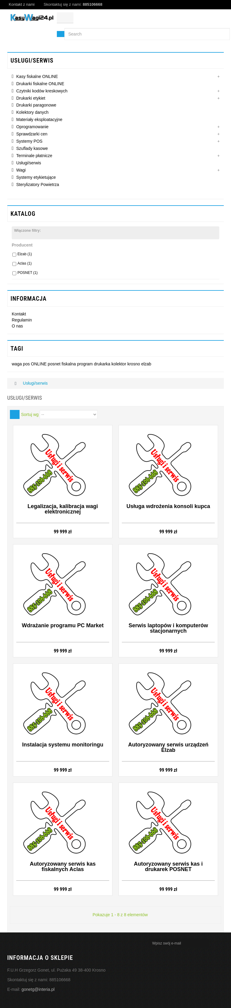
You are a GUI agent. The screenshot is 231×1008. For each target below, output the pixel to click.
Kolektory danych (32, 112)
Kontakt (19, 314)
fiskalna (69, 363)
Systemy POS (29, 141)
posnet (55, 363)
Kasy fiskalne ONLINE (37, 76)
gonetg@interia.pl (37, 989)
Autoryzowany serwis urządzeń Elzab (168, 747)
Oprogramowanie (32, 126)
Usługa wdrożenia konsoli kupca (168, 506)
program (85, 363)
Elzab (24, 254)
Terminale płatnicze (34, 155)
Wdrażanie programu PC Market (62, 625)
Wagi (21, 170)
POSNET (27, 273)
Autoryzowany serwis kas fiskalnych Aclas (63, 866)
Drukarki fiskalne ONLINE (40, 83)
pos (27, 363)
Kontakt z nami (22, 4)
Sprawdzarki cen (32, 134)
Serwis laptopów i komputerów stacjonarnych (168, 628)
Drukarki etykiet (30, 98)
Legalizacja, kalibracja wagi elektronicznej (62, 509)
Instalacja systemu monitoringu (62, 744)
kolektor (120, 363)
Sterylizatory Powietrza (37, 184)
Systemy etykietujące (36, 177)
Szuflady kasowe (32, 148)
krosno (134, 363)
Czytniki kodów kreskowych (41, 90)
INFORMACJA (29, 298)
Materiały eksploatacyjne (39, 119)
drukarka (102, 363)
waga (17, 363)
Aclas (24, 263)
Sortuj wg (29, 414)
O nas (17, 326)
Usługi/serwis (28, 162)
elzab (146, 363)
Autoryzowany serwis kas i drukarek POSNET (168, 866)
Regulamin (22, 320)
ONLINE (39, 363)
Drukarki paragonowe (36, 105)
